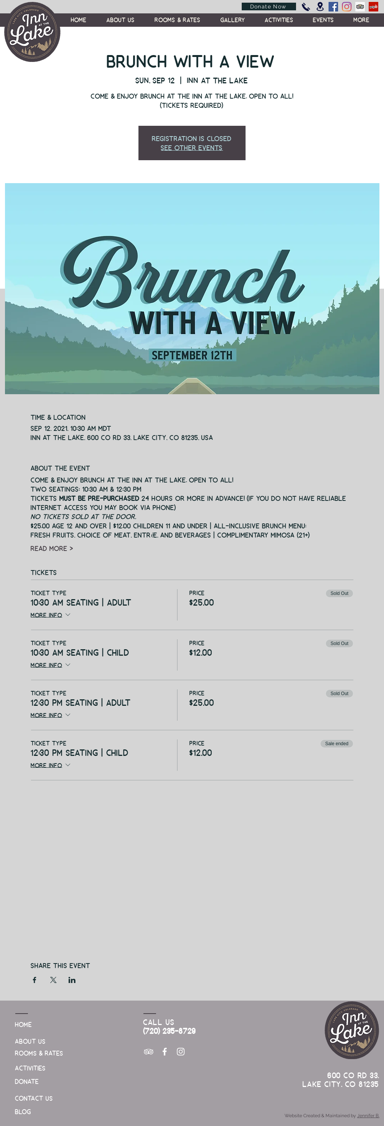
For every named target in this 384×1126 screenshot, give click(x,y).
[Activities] (34, 1068)
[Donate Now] (269, 6)
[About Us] (34, 1041)
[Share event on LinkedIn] (72, 980)
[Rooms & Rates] (39, 1053)
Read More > (52, 548)
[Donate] (34, 1081)
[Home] (34, 1024)
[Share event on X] (53, 980)
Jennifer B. (368, 1115)
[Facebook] (333, 6)
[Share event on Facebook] (34, 980)
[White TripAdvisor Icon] (148, 1051)
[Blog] (34, 1111)
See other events (192, 147)
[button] (361, 20)
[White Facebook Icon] (164, 1051)
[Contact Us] (34, 1098)
